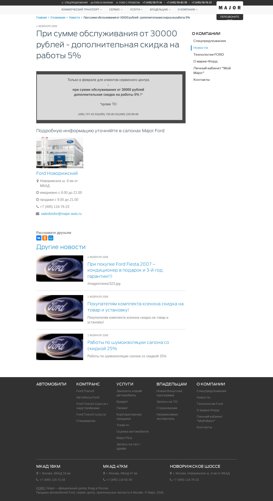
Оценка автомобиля (132, 431)
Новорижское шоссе (195, 466)
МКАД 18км (48, 466)
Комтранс (88, 384)
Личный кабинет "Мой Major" (210, 418)
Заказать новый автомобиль (129, 393)
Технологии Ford (210, 404)
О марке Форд (208, 410)
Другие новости (61, 246)
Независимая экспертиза (167, 416)
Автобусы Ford (87, 397)
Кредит (122, 402)
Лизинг (122, 408)
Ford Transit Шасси (91, 414)
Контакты (204, 427)
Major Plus (124, 438)
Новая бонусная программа (169, 393)
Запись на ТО (167, 402)
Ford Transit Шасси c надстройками (92, 406)
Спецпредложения (74, 2)
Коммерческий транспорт (82, 9)
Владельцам (160, 9)
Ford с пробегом (128, 2)
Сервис (116, 9)
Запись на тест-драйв (128, 446)
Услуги (137, 9)
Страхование (167, 408)
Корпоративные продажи (129, 416)
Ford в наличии (101, 2)
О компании (188, 9)
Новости (203, 397)
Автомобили (51, 384)
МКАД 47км (115, 466)
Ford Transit (85, 391)
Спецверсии (85, 421)
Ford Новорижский (57, 173)
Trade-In (122, 425)
